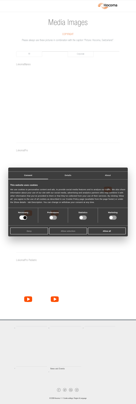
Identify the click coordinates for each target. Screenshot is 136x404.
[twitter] (65, 390)
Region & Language (80, 398)
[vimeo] (77, 390)
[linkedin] (71, 390)
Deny (29, 231)
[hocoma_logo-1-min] (107, 6)
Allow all (107, 231)
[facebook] (59, 390)
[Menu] (17, 3)
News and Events (57, 369)
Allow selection (68, 231)
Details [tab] (68, 175)
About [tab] (108, 175)
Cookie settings (68, 398)
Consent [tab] (28, 175)
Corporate (80, 54)
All (29, 54)
